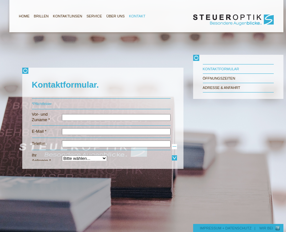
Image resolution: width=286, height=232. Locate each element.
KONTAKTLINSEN (67, 16)
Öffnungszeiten (219, 78)
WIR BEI (267, 228)
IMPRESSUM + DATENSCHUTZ (225, 228)
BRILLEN (41, 16)
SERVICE (94, 16)
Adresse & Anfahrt (222, 88)
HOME (24, 16)
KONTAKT (137, 16)
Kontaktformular (221, 69)
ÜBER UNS (115, 16)
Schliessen (102, 71)
